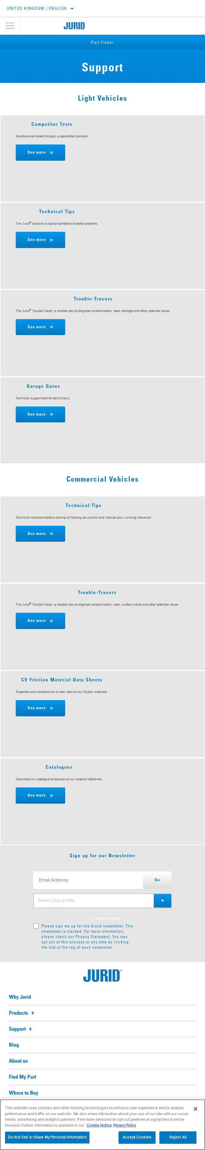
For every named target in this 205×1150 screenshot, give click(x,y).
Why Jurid (20, 997)
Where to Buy (23, 1093)
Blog (14, 1045)
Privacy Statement (93, 936)
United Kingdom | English (37, 8)
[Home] (75, 25)
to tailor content (105, 918)
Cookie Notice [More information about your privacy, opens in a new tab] (99, 1125)
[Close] (195, 1108)
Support (21, 1029)
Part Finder (102, 42)
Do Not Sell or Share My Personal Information (47, 1137)
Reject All (177, 1137)
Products (22, 1013)
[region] (102, 1124)
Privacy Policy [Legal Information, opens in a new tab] (124, 1125)
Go (157, 880)
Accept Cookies (137, 1137)
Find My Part (22, 1077)
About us (18, 1061)
